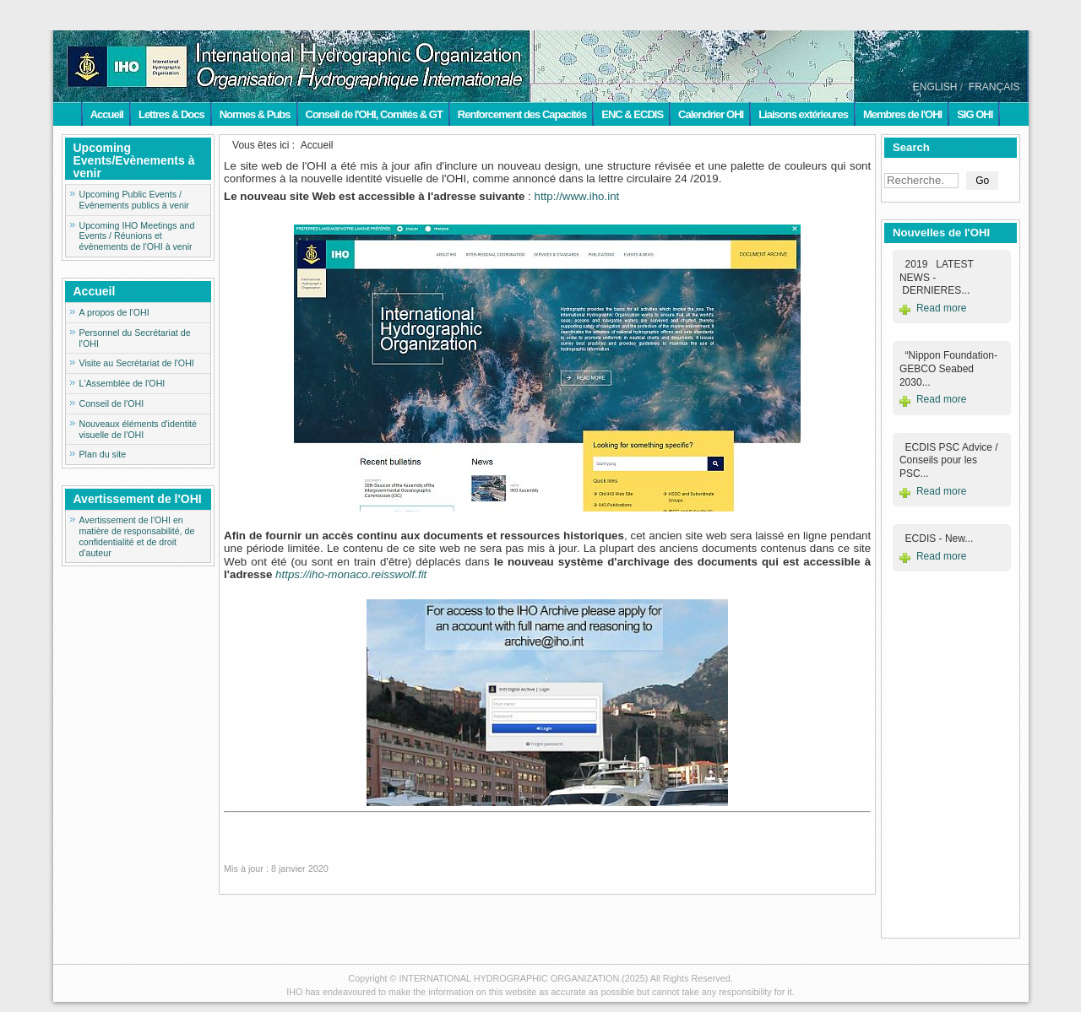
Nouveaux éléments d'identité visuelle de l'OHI (138, 429)
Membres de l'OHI (902, 114)
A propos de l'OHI (114, 312)
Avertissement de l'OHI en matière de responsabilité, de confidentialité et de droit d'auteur (137, 536)
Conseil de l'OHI (111, 403)
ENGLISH (935, 87)
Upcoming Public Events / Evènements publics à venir (134, 199)
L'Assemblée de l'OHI (122, 383)
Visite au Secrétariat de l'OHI (136, 363)
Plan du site (103, 454)
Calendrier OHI (710, 114)
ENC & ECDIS (632, 114)
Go (982, 181)
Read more (941, 308)
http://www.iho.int (577, 196)
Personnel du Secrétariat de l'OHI (135, 338)
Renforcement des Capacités (522, 114)
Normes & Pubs (255, 114)
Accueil (106, 114)
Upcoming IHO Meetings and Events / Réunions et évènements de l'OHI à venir (137, 236)
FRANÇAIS (994, 87)
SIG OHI (974, 114)
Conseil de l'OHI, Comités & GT (374, 114)
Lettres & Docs (171, 114)
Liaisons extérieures (803, 114)
